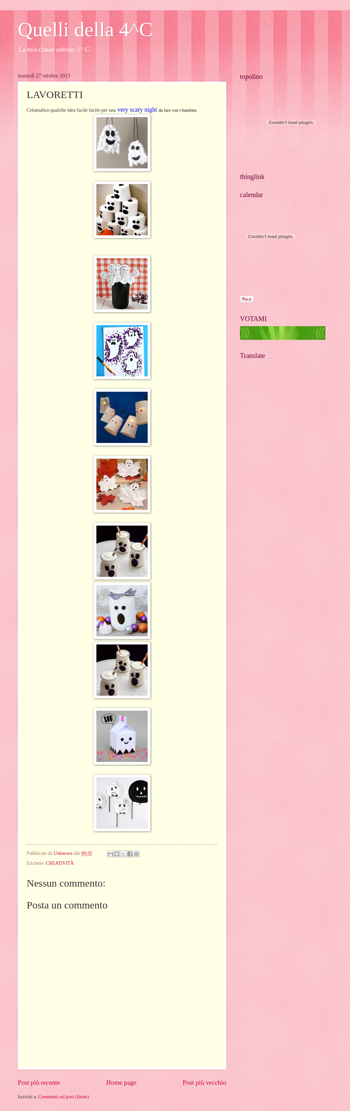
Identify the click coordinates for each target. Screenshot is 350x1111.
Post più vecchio (204, 1082)
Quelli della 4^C (85, 29)
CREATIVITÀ (59, 863)
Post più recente (39, 1082)
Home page (121, 1082)
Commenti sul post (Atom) (63, 1096)
